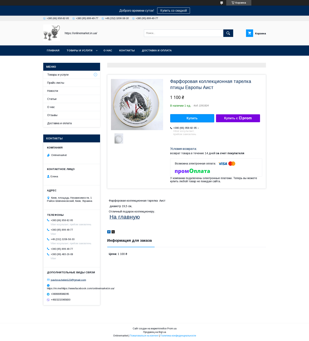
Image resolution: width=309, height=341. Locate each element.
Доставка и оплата (157, 50)
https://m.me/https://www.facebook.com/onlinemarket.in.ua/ (71, 288)
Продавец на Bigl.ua (154, 332)
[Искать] (228, 33)
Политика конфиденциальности (178, 335)
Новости (52, 90)
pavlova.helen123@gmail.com (68, 279)
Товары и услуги (79, 50)
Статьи (51, 99)
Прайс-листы (55, 82)
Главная (53, 50)
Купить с (238, 118)
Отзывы (52, 115)
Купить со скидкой (173, 10)
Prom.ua (172, 328)
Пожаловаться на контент (144, 335)
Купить (192, 118)
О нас (107, 50)
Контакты (127, 50)
